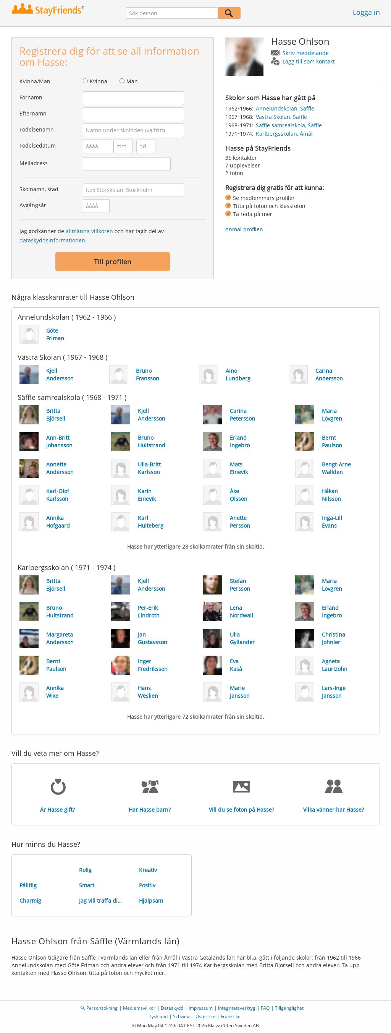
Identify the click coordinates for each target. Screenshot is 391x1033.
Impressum (201, 1008)
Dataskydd (172, 1008)
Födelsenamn (36, 129)
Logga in (366, 12)
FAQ (265, 1008)
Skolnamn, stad (38, 189)
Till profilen (112, 261)
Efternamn (33, 113)
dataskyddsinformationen (52, 240)
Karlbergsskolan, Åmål (284, 133)
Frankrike (231, 1016)
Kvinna (98, 81)
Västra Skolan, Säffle (281, 116)
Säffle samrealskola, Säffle (289, 125)
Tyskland (158, 1016)
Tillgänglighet (289, 1008)
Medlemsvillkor (139, 1008)
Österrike (205, 1016)
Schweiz (181, 1016)
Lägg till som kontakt (309, 61)
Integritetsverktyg (236, 1008)
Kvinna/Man (34, 81)
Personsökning (102, 1008)
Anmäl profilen (244, 229)
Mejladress (33, 163)
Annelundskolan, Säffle (285, 108)
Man (132, 81)
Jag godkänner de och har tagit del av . (91, 235)
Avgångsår (32, 205)
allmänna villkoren (89, 231)
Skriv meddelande (306, 53)
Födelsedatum (37, 145)
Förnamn (30, 97)
